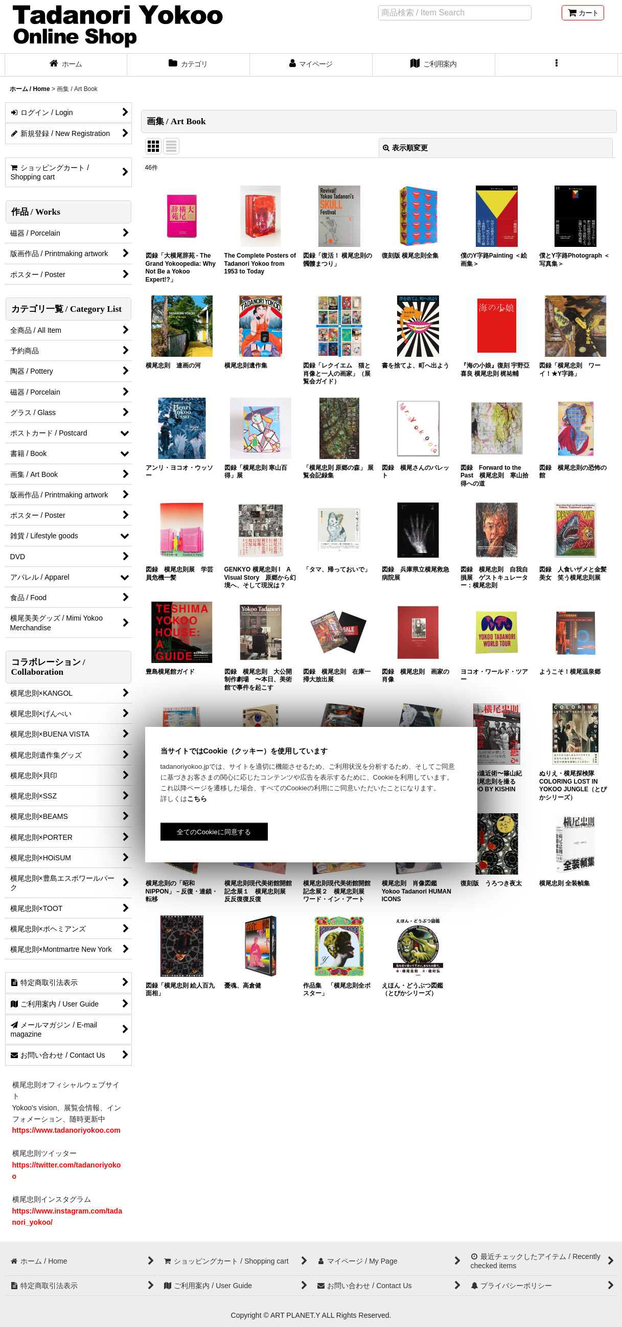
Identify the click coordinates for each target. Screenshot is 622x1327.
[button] (556, 65)
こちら (197, 799)
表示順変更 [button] (405, 148)
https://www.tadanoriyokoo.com (66, 1130)
